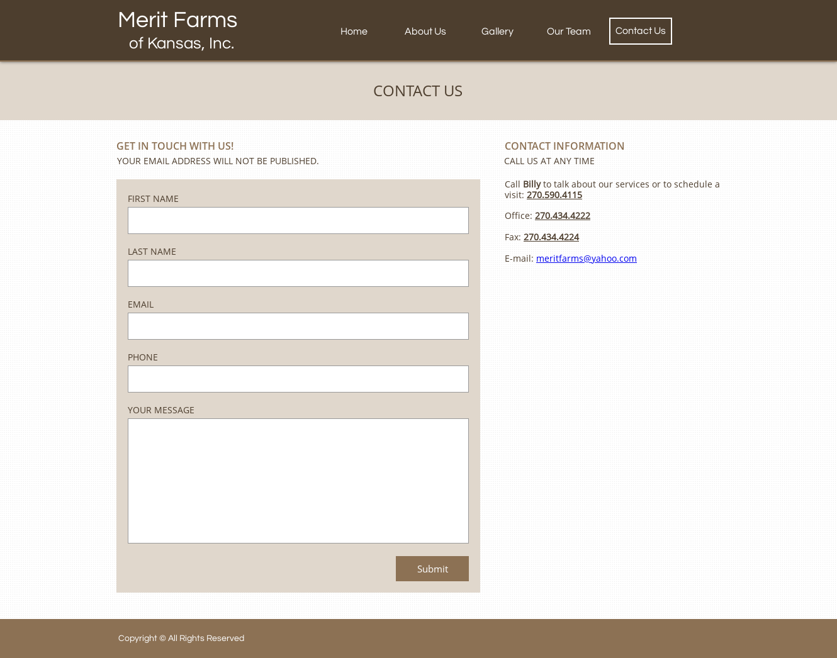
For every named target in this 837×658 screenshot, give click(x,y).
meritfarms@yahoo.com (586, 258)
